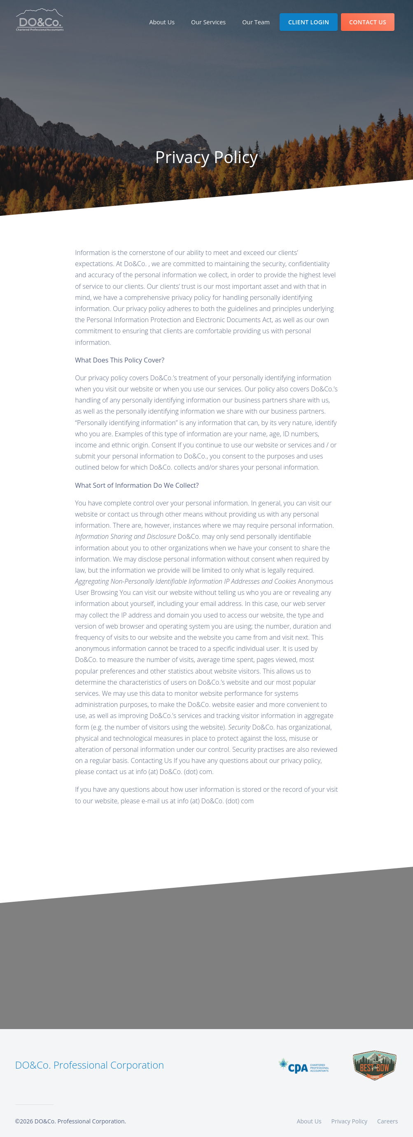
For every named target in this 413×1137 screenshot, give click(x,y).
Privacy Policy (349, 1121)
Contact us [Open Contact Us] (367, 22)
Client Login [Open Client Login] (308, 22)
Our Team (256, 22)
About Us (165, 21)
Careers (387, 1121)
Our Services (208, 22)
